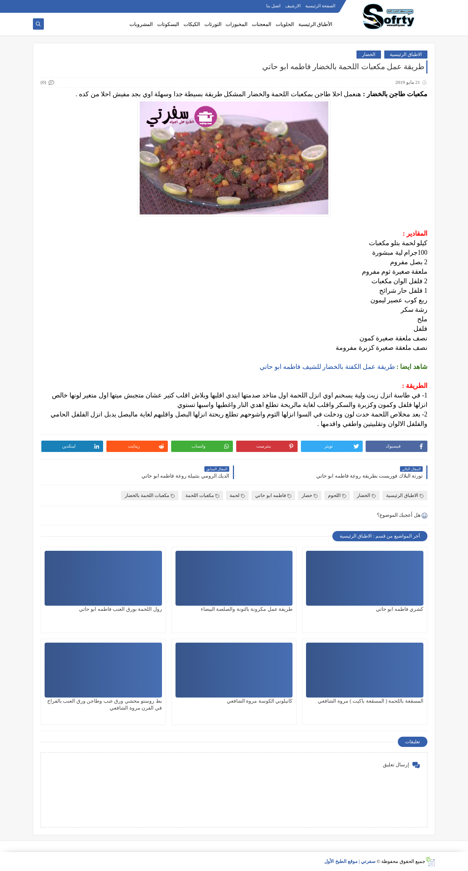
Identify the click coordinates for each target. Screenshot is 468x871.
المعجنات (261, 24)
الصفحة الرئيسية (320, 5)
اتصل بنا (273, 5)
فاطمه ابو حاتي (273, 495)
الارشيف (293, 5)
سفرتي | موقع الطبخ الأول (349, 861)
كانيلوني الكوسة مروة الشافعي (260, 701)
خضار (310, 495)
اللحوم (337, 495)
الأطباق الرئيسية (315, 24)
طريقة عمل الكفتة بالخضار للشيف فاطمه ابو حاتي (328, 366)
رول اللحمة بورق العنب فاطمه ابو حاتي (120, 609)
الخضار (368, 54)
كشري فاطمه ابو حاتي (400, 609)
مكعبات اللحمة (202, 495)
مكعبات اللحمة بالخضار (150, 495)
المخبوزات (237, 24)
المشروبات (141, 24)
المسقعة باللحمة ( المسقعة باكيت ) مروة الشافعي (370, 701)
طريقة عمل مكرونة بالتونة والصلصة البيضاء (247, 609)
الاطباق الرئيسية (406, 54)
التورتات (213, 24)
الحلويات (285, 24)
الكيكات (192, 24)
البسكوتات (168, 24)
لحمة (237, 495)
